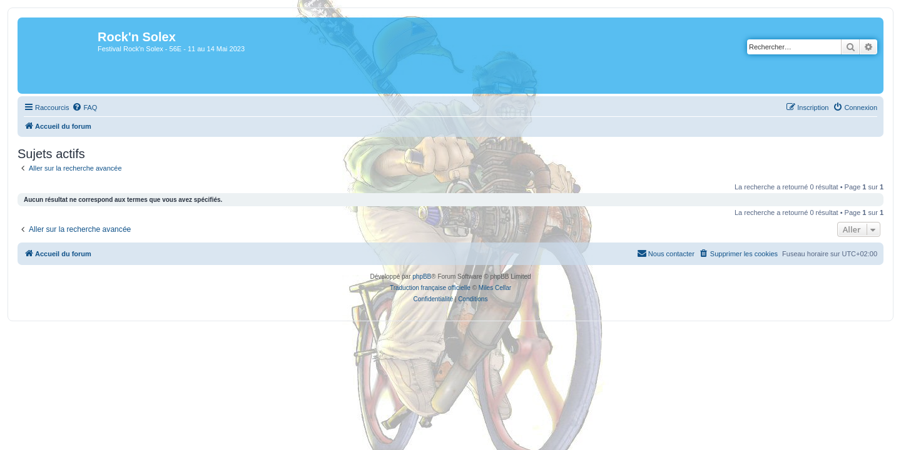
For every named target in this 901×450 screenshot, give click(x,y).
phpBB (421, 276)
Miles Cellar (495, 287)
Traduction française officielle (430, 287)
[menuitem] (76, 107)
